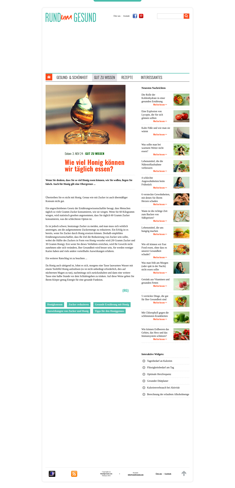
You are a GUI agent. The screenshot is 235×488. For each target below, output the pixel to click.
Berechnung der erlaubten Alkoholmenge (168, 394)
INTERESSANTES (151, 77)
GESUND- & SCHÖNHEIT (72, 77)
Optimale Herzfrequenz (159, 374)
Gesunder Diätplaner (157, 381)
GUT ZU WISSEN (104, 77)
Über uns (117, 16)
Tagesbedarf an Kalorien (159, 361)
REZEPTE (127, 77)
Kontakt (126, 16)
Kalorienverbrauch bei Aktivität (163, 387)
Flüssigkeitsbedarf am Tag (160, 367)
